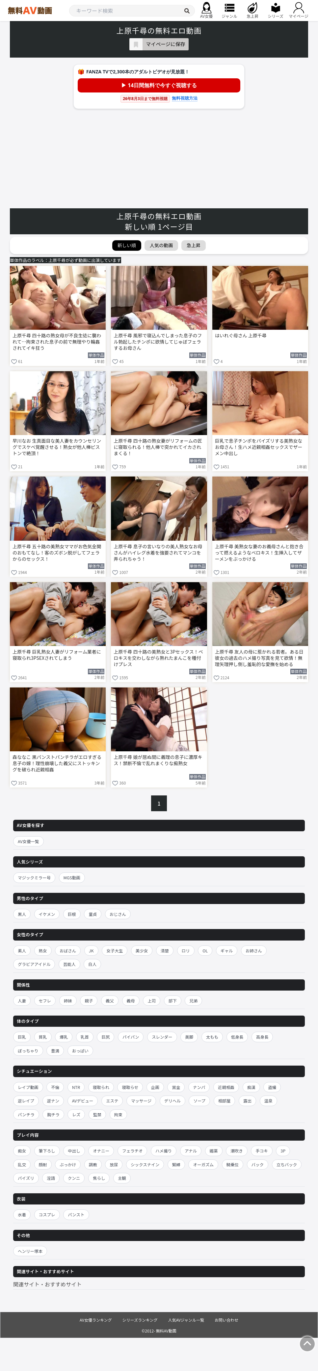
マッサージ (141, 1101)
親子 (89, 1000)
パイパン (130, 1037)
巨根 (72, 914)
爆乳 (64, 1037)
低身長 (237, 1037)
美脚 (189, 1037)
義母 (131, 1000)
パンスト (76, 1214)
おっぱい (80, 1051)
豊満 (55, 1051)
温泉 (268, 1101)
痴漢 (251, 1087)
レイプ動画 (28, 1087)
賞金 (176, 1087)
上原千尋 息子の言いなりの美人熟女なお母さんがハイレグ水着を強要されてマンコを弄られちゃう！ (158, 552)
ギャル (227, 950)
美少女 (142, 950)
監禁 (97, 1114)
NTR (76, 1087)
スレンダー (162, 1037)
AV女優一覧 (28, 841)
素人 (22, 950)
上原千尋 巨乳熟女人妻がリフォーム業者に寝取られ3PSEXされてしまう (57, 655)
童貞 (93, 914)
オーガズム (203, 1164)
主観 (122, 1178)
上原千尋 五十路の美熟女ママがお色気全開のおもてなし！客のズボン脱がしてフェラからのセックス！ (57, 552)
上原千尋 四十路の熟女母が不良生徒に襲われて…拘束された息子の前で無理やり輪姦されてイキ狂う (57, 341)
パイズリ (26, 1178)
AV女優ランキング (96, 1320)
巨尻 (105, 1037)
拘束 (118, 1114)
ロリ (186, 950)
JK (91, 950)
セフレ (45, 1000)
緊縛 (176, 1164)
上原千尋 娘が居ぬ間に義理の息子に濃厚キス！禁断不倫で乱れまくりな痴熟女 (158, 760)
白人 (92, 964)
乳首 (85, 1037)
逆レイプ (26, 1101)
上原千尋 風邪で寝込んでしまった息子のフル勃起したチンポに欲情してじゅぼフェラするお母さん (158, 341)
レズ (76, 1114)
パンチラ (26, 1114)
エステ (112, 1101)
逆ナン (53, 1101)
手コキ (261, 1151)
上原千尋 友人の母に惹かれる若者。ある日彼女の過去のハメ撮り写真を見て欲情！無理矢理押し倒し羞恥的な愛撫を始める (259, 658)
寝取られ (101, 1087)
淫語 (51, 1178)
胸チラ (53, 1114)
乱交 (22, 1164)
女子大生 (114, 950)
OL (205, 950)
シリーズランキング (140, 1320)
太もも (212, 1037)
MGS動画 (72, 877)
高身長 (262, 1037)
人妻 (22, 1000)
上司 (151, 1000)
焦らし (99, 1178)
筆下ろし (47, 1151)
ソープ (199, 1101)
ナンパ (199, 1087)
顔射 (43, 1164)
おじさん (118, 914)
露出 (247, 1101)
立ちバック (287, 1164)
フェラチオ (132, 1151)
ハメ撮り (163, 1151)
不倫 (55, 1087)
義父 (110, 1000)
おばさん (68, 950)
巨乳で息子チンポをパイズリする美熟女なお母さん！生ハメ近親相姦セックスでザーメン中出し (259, 447)
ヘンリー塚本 (30, 1251)
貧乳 (43, 1037)
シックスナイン (145, 1164)
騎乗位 (232, 1164)
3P (282, 1151)
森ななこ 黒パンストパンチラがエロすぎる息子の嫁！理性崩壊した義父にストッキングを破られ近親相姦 (57, 763)
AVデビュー (82, 1101)
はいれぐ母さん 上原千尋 (241, 335)
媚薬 (214, 1151)
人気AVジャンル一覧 (186, 1320)
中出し (74, 1151)
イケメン (47, 914)
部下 (173, 1000)
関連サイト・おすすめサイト (47, 1284)
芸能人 (69, 964)
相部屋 (224, 1101)
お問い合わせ (226, 1320)
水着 (22, 1214)
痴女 (22, 1151)
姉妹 (68, 1000)
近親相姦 (226, 1087)
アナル (191, 1151)
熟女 (43, 950)
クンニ (74, 1178)
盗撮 (272, 1087)
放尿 (114, 1164)
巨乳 (22, 1037)
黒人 (22, 914)
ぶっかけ (68, 1164)
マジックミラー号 (34, 877)
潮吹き (236, 1151)
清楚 (165, 950)
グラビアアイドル (34, 964)
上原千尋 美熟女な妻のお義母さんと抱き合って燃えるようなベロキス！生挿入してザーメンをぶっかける (259, 552)
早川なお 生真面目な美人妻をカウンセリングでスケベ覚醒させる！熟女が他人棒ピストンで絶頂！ (57, 447)
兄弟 (193, 1000)
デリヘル (172, 1101)
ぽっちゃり (28, 1051)
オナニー (101, 1151)
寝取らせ (130, 1087)
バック (258, 1164)
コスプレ (47, 1214)
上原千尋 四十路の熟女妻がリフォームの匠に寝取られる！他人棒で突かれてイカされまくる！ (158, 447)
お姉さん (254, 950)
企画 (155, 1087)
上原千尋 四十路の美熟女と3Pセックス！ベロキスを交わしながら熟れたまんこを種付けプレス (158, 658)
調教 (93, 1164)
